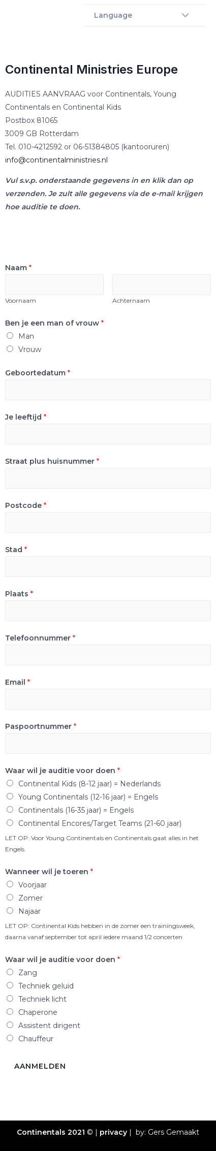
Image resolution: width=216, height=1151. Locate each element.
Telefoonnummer (40, 638)
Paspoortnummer (40, 726)
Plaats (19, 593)
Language (113, 15)
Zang (27, 972)
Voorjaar (32, 884)
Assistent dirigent (49, 1025)
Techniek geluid (46, 985)
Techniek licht (42, 999)
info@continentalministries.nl (56, 160)
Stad (16, 549)
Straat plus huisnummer (52, 461)
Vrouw (29, 349)
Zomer (30, 898)
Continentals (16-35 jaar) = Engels (76, 810)
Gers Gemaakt (173, 1132)
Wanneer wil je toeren (49, 871)
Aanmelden (40, 1066)
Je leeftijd (25, 417)
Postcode (25, 505)
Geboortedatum (37, 372)
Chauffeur (35, 1038)
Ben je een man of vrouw (54, 323)
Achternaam (131, 300)
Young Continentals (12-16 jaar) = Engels (88, 797)
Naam (18, 267)
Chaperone (37, 1012)
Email (17, 682)
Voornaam (20, 300)
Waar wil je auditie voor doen (62, 770)
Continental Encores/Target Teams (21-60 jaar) (99, 823)
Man (26, 336)
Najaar (29, 911)
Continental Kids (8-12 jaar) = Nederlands (89, 783)
